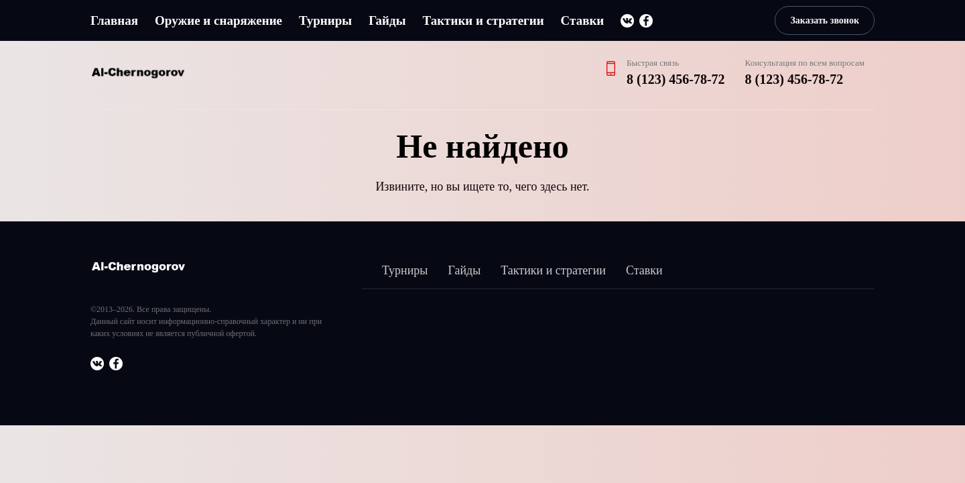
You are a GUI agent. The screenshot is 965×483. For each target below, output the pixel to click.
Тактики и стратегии (482, 20)
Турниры (325, 20)
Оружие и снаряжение (218, 20)
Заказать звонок (824, 20)
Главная (114, 20)
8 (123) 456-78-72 (676, 79)
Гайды (387, 20)
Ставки (582, 20)
